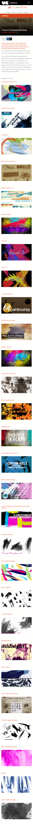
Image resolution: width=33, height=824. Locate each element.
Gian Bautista (5, 32)
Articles (13, 12)
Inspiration (8, 12)
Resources (19, 12)
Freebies (25, 12)
